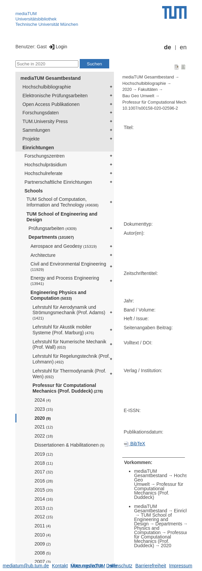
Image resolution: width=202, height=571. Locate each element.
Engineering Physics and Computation (58, 295)
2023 (44, 409)
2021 (44, 427)
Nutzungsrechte (86, 565)
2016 (44, 480)
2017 (44, 471)
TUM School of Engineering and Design (61, 216)
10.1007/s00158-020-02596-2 (150, 108)
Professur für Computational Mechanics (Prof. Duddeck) (67, 388)
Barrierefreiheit (150, 565)
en (183, 47)
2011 (43, 525)
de (167, 47)
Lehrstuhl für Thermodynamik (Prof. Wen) (69, 373)
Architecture (43, 255)
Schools (33, 190)
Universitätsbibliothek (36, 18)
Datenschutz (119, 565)
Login (57, 46)
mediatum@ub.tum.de (26, 565)
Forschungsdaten (40, 112)
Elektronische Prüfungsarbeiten (55, 95)
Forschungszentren (44, 156)
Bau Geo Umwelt (138, 96)
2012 (44, 516)
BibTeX (134, 443)
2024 (43, 400)
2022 (44, 436)
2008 (43, 553)
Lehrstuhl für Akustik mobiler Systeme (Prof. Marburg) (63, 329)
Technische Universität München (46, 24)
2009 (43, 544)
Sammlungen (36, 130)
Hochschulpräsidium (45, 164)
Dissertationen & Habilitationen (70, 445)
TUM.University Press (45, 121)
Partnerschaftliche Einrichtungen (58, 182)
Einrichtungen (38, 147)
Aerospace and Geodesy (63, 246)
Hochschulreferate (43, 173)
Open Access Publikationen (50, 104)
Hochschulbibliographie (46, 87)
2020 (43, 418)
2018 (44, 463)
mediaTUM (26, 13)
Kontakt (60, 565)
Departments (51, 237)
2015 (44, 490)
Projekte (31, 138)
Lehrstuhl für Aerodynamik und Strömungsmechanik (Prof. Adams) (68, 312)
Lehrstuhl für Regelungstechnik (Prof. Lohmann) (71, 358)
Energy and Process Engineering (64, 280)
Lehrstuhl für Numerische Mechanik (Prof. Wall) (69, 344)
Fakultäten (148, 89)
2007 (43, 561)
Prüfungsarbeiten (52, 228)
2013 (44, 508)
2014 (44, 499)
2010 (43, 534)
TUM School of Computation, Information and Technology (62, 202)
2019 (44, 454)
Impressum (180, 565)
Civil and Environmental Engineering (68, 266)
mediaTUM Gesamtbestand (50, 78)
